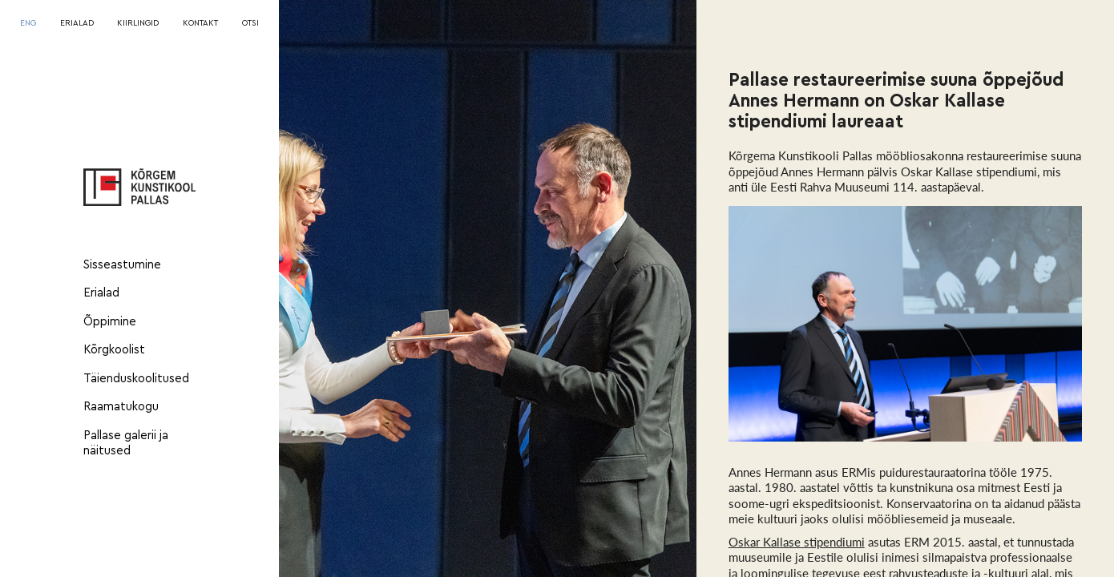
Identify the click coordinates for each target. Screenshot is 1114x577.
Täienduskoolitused (136, 379)
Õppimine (109, 322)
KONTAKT (200, 23)
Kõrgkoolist (114, 350)
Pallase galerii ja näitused (125, 444)
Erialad (101, 293)
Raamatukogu (121, 407)
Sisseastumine (122, 265)
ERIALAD (77, 23)
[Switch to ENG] (28, 24)
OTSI (250, 23)
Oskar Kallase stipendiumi (797, 542)
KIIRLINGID (138, 23)
